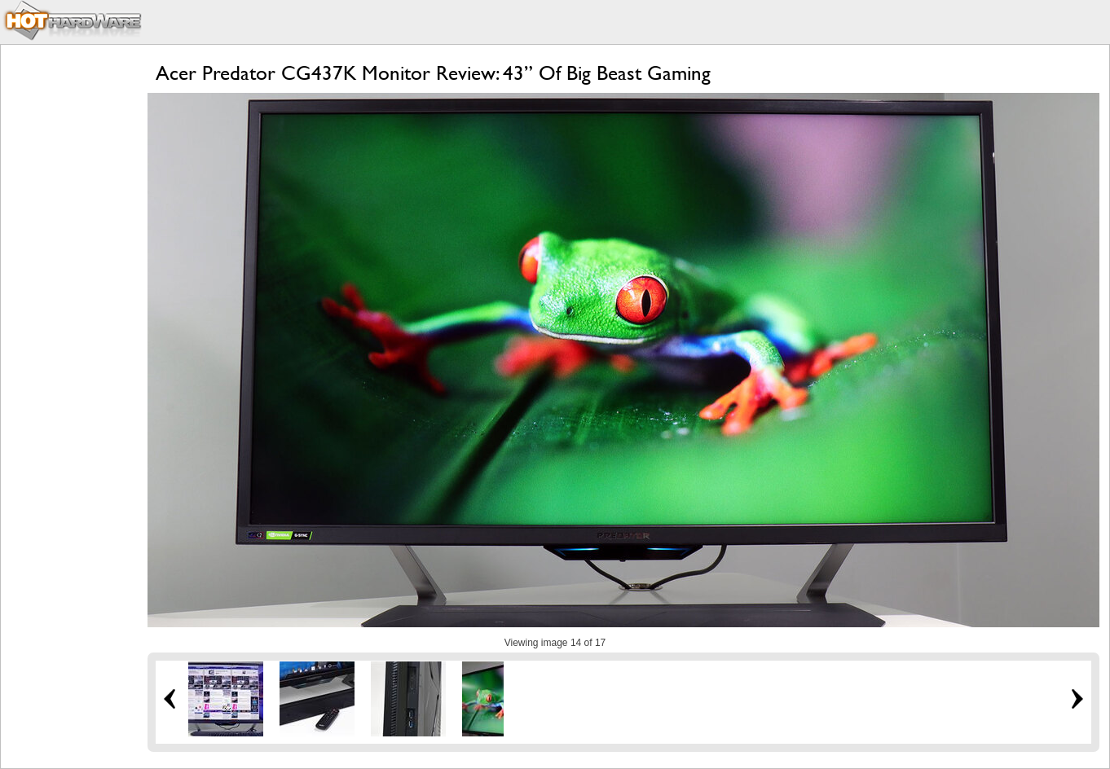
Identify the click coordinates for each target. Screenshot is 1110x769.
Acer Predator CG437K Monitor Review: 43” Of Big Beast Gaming (433, 73)
